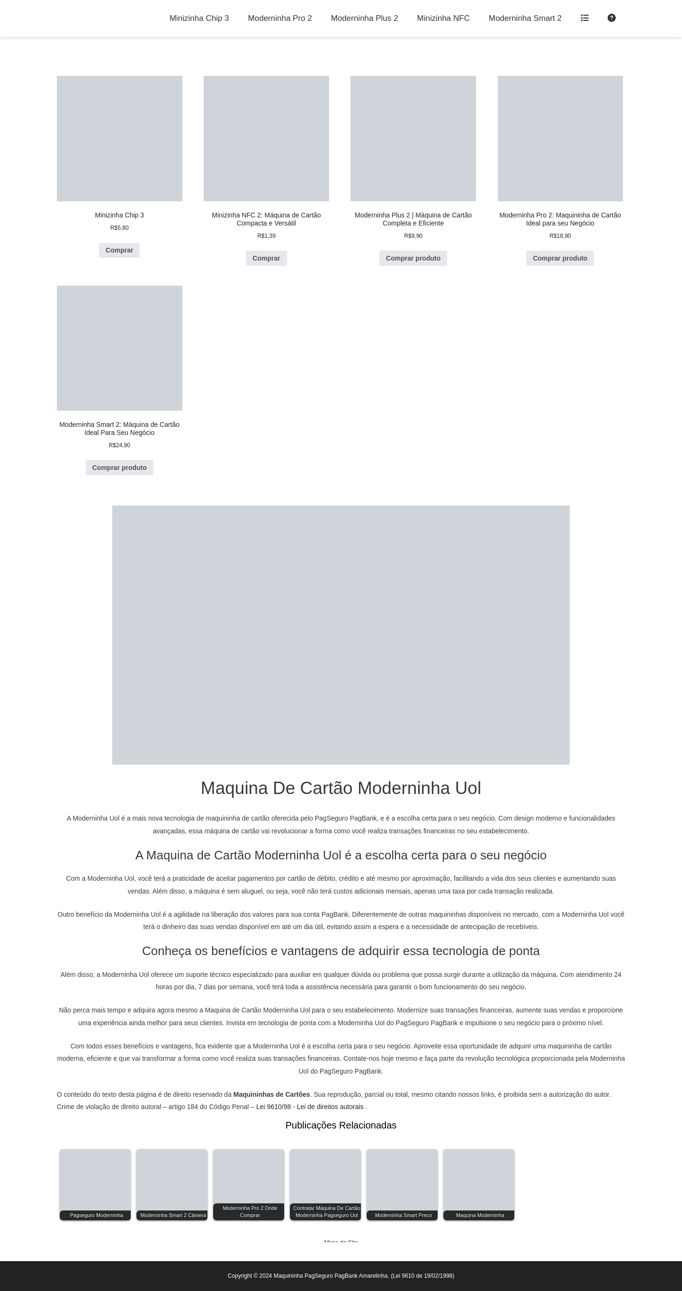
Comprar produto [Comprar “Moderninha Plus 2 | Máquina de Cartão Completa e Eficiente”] (413, 258)
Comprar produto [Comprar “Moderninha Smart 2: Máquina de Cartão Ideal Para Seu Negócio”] (119, 467)
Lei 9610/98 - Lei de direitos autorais (309, 1106)
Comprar (119, 250)
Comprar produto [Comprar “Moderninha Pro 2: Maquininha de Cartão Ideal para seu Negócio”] (560, 258)
